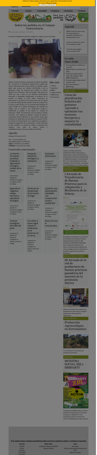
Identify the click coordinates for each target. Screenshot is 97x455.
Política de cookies (51, 3)
